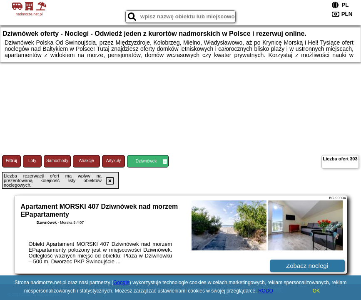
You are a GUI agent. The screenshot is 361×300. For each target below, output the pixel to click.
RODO (265, 291)
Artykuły (113, 160)
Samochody (57, 160)
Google (121, 282)
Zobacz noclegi (307, 265)
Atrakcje (86, 160)
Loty (32, 160)
